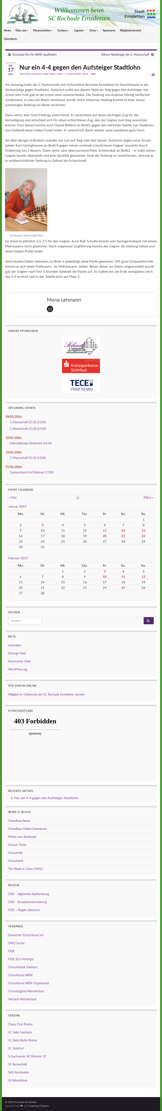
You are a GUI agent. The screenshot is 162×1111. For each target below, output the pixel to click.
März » (149, 497)
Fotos (93, 30)
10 (105, 576)
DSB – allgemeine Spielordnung (28, 894)
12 (143, 576)
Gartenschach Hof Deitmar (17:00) (31, 472)
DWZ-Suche (16, 943)
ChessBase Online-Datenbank (27, 829)
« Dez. (12, 497)
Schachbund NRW (20, 975)
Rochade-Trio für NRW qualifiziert (35, 54)
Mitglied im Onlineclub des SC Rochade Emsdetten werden (46, 694)
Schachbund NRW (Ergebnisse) (28, 983)
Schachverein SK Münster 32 (27, 1056)
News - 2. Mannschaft (69, 73)
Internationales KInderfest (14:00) (31, 443)
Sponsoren (109, 30)
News (7, 30)
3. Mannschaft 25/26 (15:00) (28, 422)
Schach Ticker (17, 845)
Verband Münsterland (22, 999)
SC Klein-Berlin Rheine (22, 1040)
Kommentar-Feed (19, 661)
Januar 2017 (17, 506)
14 (123, 530)
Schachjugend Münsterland (26, 991)
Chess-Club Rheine (20, 1024)
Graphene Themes (38, 1105)
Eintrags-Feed (17, 653)
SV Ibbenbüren (17, 1080)
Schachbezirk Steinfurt (23, 967)
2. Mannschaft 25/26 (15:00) (28, 458)
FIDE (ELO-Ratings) (21, 959)
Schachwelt (15, 861)
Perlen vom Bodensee (22, 837)
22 (143, 536)
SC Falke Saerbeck (20, 1032)
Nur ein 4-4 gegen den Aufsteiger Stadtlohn (46, 798)
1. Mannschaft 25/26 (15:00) (28, 428)
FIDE (11, 951)
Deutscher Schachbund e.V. (26, 935)
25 (123, 587)
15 (143, 530)
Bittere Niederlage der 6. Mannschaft (125, 54)
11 (123, 576)
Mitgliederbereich (130, 30)
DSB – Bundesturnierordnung (27, 902)
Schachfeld (15, 853)
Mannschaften (43, 30)
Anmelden (14, 645)
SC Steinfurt (16, 1048)
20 (105, 536)
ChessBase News (19, 820)
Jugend (79, 30)
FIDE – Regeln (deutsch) (24, 910)
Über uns (22, 30)
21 (123, 536)
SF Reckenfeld (17, 1064)
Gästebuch (10, 38)
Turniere (63, 30)
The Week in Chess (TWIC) (25, 869)
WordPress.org (17, 669)
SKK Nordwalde (18, 1072)
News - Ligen (89, 73)
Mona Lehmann (33, 73)
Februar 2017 (18, 558)
